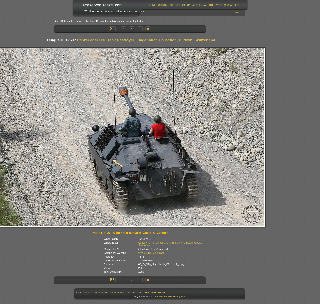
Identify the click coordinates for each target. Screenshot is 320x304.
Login (235, 12)
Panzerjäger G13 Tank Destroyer (105, 40)
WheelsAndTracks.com (151, 253)
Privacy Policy (180, 296)
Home (152, 5)
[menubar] (194, 5)
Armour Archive (164, 296)
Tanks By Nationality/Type (207, 5)
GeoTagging (231, 5)
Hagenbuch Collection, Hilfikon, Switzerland (176, 40)
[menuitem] (152, 5)
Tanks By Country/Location (173, 5)
